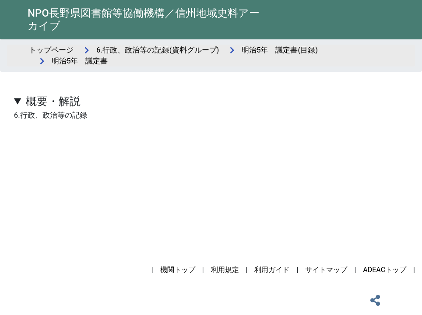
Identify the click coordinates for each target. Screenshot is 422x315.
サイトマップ (326, 270)
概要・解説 (53, 101)
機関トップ (177, 270)
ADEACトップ (384, 270)
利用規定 (225, 270)
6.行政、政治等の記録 (211, 106)
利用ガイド (271, 270)
